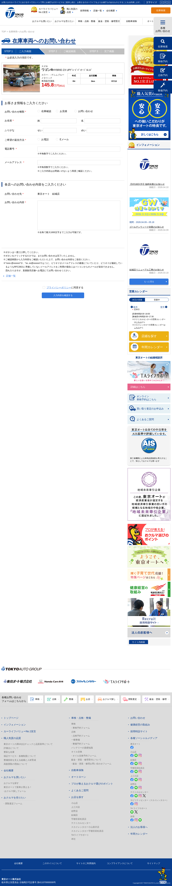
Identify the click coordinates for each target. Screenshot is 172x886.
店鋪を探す (144, 336)
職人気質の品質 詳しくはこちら (149, 115)
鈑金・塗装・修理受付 (109, 21)
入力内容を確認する (63, 296)
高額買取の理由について (15, 764)
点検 (73, 732)
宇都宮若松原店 (78, 819)
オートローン (78, 777)
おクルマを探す (11, 783)
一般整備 (75, 740)
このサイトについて (52, 863)
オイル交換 (76, 751)
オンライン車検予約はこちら (142, 398)
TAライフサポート (80, 835)
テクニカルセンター (81, 823)
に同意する (65, 287)
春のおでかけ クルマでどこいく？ (148, 557)
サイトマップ (153, 863)
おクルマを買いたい (42, 21)
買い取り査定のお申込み (146, 409)
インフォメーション (15, 724)
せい (39, 130)
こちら (138, 322)
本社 (73, 839)
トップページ (11, 718)
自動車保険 (131, 21)
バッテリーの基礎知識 (82, 747)
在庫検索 (160, 10)
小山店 (74, 803)
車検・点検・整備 (81, 718)
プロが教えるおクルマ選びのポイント (92, 783)
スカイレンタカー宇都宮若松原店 (87, 831)
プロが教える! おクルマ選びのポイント (148, 534)
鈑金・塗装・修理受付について (86, 759)
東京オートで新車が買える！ (18, 787)
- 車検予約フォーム (80, 728)
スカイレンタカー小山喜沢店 (85, 827)
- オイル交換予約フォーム (83, 755)
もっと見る (149, 281)
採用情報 (84, 10)
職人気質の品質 (72, 10)
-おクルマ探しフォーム (15, 791)
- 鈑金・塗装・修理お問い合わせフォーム (91, 763)
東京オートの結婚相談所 (148, 357)
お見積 (63, 111)
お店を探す (77, 797)
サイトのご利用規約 (86, 863)
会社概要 (110, 10)
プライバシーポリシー (59, 287)
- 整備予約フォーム (80, 743)
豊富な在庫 (9, 752)
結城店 (74, 815)
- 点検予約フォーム (80, 736)
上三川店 (75, 807)
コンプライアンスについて (120, 863)
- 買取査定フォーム (13, 803)
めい (83, 130)
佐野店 (74, 811)
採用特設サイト (139, 731)
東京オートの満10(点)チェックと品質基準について (28, 744)
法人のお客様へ (148, 632)
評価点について (11, 748)
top (4, 31)
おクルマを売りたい (64, 21)
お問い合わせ (85, 111)
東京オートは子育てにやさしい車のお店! (148, 574)
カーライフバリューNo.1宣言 (48, 10)
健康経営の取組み (148, 589)
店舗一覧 (97, 10)
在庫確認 (46, 111)
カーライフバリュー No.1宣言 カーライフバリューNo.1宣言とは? (149, 61)
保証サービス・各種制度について (20, 756)
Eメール (64, 139)
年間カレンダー (147, 347)
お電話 (45, 139)
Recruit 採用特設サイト (148, 612)
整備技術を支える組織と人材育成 (20, 760)
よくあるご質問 (141, 419)
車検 (73, 724)
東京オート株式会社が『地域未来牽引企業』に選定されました (149, 494)
